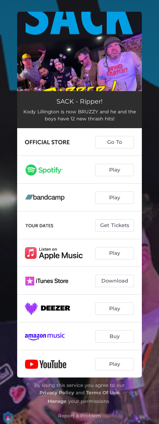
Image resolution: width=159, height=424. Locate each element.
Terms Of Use (102, 392)
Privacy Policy (56, 392)
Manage (57, 401)
